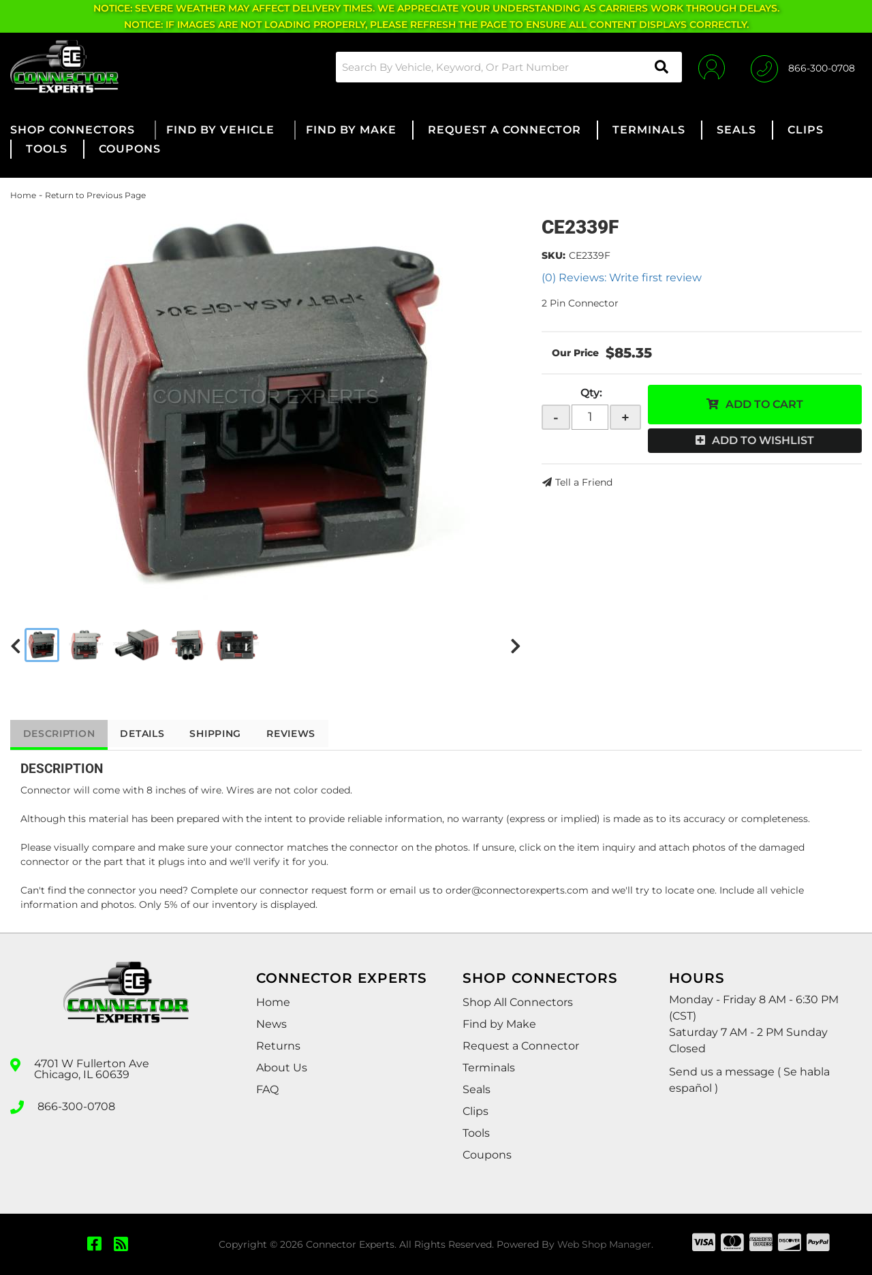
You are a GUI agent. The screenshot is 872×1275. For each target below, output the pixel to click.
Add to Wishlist (763, 440)
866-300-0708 (76, 1106)
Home (23, 195)
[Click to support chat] (803, 67)
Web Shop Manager (604, 1244)
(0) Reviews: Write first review (622, 277)
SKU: (553, 255)
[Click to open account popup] (710, 66)
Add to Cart (764, 404)
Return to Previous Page (95, 195)
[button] (507, 67)
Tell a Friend (583, 482)
